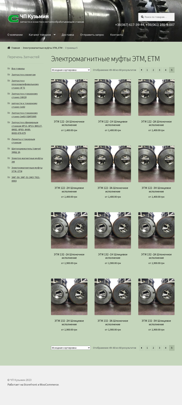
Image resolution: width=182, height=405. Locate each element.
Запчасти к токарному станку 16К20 (25, 95)
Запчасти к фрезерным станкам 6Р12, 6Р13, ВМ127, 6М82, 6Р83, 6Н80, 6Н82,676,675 (27, 127)
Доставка (68, 34)
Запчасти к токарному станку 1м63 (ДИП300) (25, 114)
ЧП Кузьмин (34, 16)
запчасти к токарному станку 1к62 (24, 105)
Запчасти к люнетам (24, 74)
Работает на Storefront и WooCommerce (33, 384)
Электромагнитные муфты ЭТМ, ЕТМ (42, 47)
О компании (15, 34)
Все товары (18, 68)
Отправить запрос (92, 34)
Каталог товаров (40, 34)
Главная (16, 47)
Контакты (116, 34)
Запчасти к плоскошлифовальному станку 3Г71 (25, 84)
